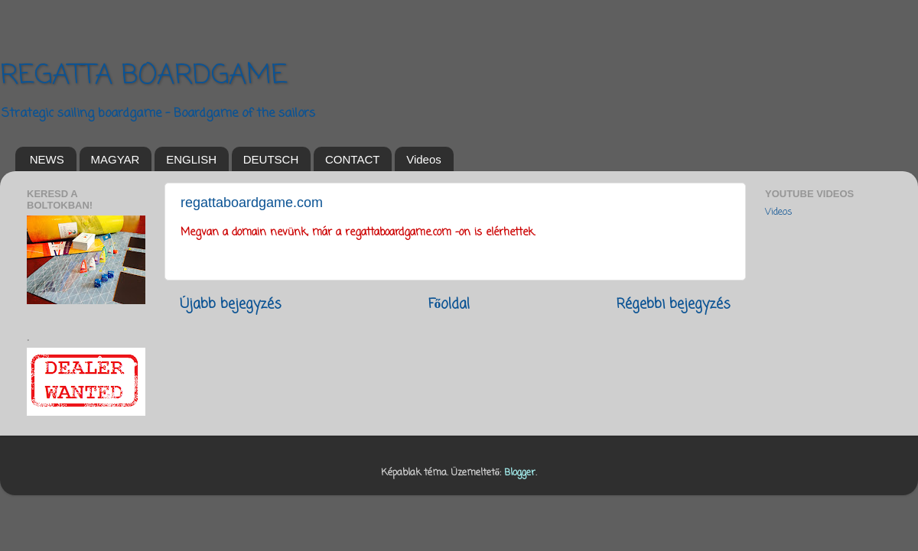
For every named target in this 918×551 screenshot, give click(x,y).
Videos (423, 159)
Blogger (520, 472)
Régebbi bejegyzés (674, 304)
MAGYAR (115, 159)
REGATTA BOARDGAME (144, 76)
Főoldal (449, 304)
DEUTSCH (271, 159)
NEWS (47, 159)
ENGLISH (191, 159)
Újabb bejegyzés (231, 304)
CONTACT (352, 159)
